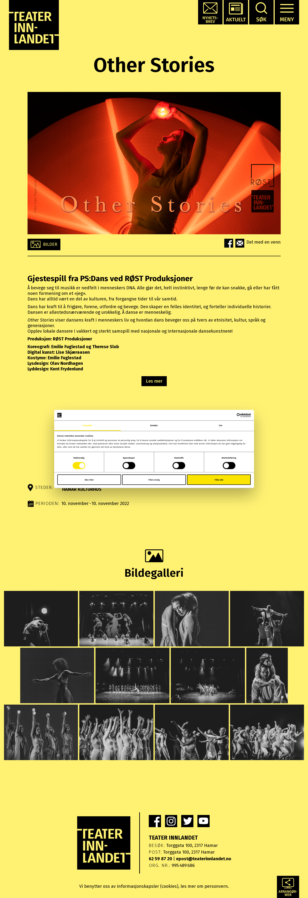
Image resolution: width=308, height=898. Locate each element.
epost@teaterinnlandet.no (203, 858)
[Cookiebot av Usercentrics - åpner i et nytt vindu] (231, 415)
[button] (210, 12)
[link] (155, 821)
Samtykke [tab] (87, 425)
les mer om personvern (204, 886)
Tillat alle (219, 480)
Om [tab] (221, 425)
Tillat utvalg (154, 480)
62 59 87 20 (160, 858)
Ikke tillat (89, 480)
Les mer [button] (154, 381)
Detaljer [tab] (154, 425)
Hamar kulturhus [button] (81, 489)
